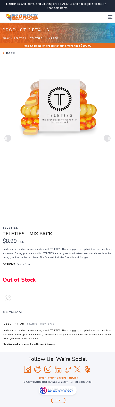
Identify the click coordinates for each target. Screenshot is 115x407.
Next (107, 138)
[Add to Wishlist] (8, 298)
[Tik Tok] (67, 369)
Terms (40, 377)
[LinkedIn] (58, 369)
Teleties (20, 38)
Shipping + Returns (67, 377)
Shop (6, 38)
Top (58, 400)
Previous (7, 138)
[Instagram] (48, 369)
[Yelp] (88, 369)
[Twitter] (77, 369)
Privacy (50, 377)
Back (9, 53)
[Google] (37, 369)
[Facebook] (27, 369)
